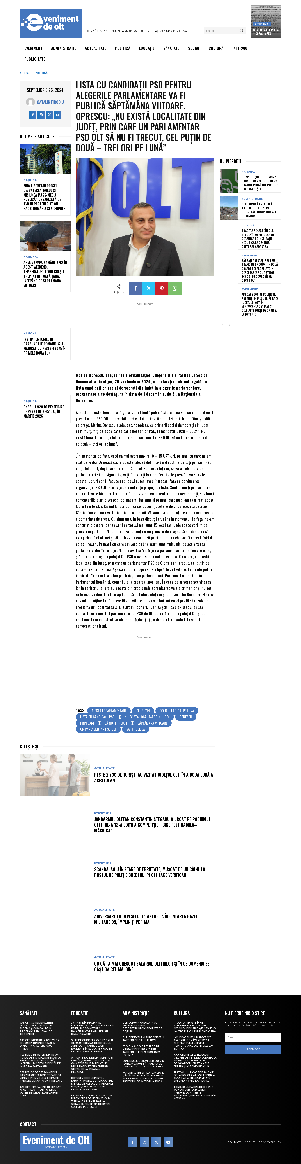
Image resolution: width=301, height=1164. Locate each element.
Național (30, 180)
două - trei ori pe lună (177, 710)
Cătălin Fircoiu (50, 102)
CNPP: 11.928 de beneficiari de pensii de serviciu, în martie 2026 (44, 411)
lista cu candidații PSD (97, 717)
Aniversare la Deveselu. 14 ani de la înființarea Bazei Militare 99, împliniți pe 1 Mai (145, 919)
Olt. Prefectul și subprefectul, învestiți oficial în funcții (144, 1039)
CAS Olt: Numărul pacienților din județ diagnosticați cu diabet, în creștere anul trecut (39, 1044)
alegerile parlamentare (109, 710)
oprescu (186, 717)
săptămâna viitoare (152, 723)
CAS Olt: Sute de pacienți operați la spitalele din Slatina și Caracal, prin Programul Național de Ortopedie (36, 1028)
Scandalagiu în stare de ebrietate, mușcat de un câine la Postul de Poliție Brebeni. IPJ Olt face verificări (149, 872)
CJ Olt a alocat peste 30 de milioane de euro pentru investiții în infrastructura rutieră (141, 1050)
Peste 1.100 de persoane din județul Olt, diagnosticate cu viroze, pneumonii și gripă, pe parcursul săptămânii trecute (41, 1076)
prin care (87, 723)
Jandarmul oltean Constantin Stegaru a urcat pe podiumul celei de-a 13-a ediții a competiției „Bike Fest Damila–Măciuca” (152, 825)
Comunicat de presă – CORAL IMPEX (266, 32)
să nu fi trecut (116, 723)
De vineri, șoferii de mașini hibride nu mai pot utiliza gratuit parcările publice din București (260, 182)
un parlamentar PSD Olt (98, 729)
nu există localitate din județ (147, 717)
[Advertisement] (145, 336)
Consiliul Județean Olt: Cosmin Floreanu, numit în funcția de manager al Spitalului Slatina (143, 1064)
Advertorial (262, 24)
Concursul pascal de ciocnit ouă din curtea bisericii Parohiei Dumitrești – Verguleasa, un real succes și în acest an (195, 1093)
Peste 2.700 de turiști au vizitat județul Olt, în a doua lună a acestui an (153, 777)
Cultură (248, 225)
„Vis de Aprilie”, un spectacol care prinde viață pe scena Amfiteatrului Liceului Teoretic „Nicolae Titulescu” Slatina (193, 1043)
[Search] (241, 30)
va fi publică (135, 729)
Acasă (24, 72)
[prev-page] (222, 325)
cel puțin (143, 710)
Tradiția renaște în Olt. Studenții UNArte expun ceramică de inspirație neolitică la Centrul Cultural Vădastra (258, 238)
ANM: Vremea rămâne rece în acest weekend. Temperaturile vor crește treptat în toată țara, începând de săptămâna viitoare (45, 274)
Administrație (252, 199)
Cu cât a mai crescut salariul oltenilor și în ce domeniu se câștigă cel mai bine (152, 966)
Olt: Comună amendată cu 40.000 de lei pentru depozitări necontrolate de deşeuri (259, 210)
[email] (253, 1037)
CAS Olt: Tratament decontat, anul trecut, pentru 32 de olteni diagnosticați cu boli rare (40, 1091)
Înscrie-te (253, 1049)
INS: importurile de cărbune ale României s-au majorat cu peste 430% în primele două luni (44, 346)
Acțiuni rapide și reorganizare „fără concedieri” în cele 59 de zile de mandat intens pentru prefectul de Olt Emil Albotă (143, 1077)
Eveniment (102, 812)
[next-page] (229, 325)
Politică (41, 72)
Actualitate (104, 768)
